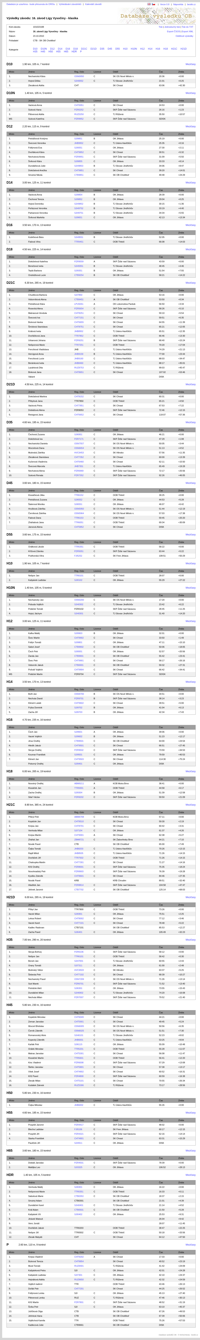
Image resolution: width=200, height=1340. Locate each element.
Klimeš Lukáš (34, 703)
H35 (35, 51)
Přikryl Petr (33, 817)
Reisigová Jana (35, 414)
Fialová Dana (34, 518)
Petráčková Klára (36, 304)
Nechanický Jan (36, 600)
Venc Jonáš (34, 1223)
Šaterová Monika (36, 504)
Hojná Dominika (36, 204)
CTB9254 (78, 275)
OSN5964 (79, 513)
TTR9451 (78, 242)
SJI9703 (78, 712)
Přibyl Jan (33, 909)
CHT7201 (79, 1288)
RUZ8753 (79, 367)
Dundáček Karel (36, 1205)
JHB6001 (78, 1040)
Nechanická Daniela (38, 443)
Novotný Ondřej (35, 783)
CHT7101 (79, 923)
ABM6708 (79, 817)
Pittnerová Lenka (36, 1298)
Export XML (187, 31)
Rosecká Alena (35, 308)
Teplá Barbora (35, 270)
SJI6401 (78, 932)
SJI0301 (78, 1187)
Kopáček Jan (34, 821)
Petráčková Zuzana (37, 499)
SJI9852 (78, 199)
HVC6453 (79, 452)
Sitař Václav (34, 797)
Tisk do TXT (187, 27)
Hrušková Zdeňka (36, 509)
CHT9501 (79, 745)
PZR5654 (78, 308)
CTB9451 (78, 299)
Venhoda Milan (35, 830)
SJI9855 (78, 161)
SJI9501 (78, 754)
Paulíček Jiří (34, 1143)
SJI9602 (78, 736)
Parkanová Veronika (38, 213)
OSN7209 (79, 979)
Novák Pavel (34, 844)
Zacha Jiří (33, 712)
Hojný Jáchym (35, 613)
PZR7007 (78, 997)
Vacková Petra (35, 405)
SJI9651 (78, 217)
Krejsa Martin (34, 835)
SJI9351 (78, 270)
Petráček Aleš (35, 988)
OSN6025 (79, 1031)
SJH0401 (78, 1205)
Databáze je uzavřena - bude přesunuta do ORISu (31, 4)
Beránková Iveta (36, 363)
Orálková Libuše (36, 546)
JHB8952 (78, 331)
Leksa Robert (34, 918)
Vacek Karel (34, 923)
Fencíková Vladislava (38, 349)
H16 (158, 48)
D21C (84, 48)
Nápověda (178, 4)
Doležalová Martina (37, 396)
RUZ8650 (79, 1279)
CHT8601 (79, 876)
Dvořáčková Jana (36, 336)
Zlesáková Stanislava (38, 457)
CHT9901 (79, 660)
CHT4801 (79, 1138)
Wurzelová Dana (36, 448)
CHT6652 (79, 414)
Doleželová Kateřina (38, 261)
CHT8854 (79, 1261)
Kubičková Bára (36, 237)
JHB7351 (78, 466)
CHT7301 (79, 862)
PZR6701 (78, 983)
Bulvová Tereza (35, 1261)
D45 (110, 48)
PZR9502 (78, 750)
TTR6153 (78, 518)
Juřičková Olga (35, 1311)
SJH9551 (78, 237)
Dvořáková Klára (36, 152)
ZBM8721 (79, 839)
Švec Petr (33, 660)
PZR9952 (78, 119)
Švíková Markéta (36, 217)
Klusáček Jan (34, 788)
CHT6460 (79, 462)
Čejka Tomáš (34, 848)
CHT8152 (79, 396)
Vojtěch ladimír (35, 1284)
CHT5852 (79, 527)
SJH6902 (78, 993)
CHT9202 (79, 1257)
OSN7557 (79, 443)
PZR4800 (78, 1076)
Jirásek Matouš (35, 1219)
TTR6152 (78, 495)
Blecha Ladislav (36, 1129)
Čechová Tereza (36, 199)
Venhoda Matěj (35, 1187)
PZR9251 (78, 340)
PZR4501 (78, 1163)
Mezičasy (191, 64)
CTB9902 (78, 647)
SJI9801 (78, 642)
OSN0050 (79, 76)
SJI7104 (78, 830)
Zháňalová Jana (36, 522)
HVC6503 (79, 970)
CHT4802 (79, 1071)
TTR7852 (78, 336)
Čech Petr (33, 651)
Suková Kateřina (36, 119)
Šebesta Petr (34, 974)
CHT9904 (79, 669)
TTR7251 (78, 345)
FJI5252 (78, 556)
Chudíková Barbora (37, 295)
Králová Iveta (34, 331)
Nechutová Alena (36, 471)
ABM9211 (79, 783)
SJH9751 (78, 213)
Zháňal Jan (33, 839)
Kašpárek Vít (34, 1214)
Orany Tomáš (34, 965)
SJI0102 (78, 580)
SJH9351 (78, 266)
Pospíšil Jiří (33, 1134)
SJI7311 (78, 965)
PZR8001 (78, 867)
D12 (52, 48)
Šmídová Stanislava (37, 327)
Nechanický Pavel (36, 979)
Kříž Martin (33, 1302)
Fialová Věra (34, 242)
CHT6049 (79, 1017)
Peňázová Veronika (37, 208)
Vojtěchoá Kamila (36, 1320)
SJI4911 (78, 1143)
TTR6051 (78, 522)
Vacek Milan (34, 914)
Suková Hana (34, 110)
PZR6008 (78, 1062)
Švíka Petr (33, 1307)
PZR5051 (78, 551)
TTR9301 (78, 788)
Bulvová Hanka (35, 322)
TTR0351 (78, 1191)
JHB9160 (78, 358)
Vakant (31, 377)
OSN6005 (79, 1026)
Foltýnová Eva (35, 147)
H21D (184, 48)
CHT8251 (79, 313)
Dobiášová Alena (36, 410)
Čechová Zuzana (36, 434)
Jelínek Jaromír (35, 889)
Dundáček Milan (36, 993)
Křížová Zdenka (36, 551)
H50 (50, 51)
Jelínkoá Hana (35, 1316)
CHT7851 (79, 405)
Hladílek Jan (34, 885)
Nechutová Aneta (36, 157)
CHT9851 (79, 170)
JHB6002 (78, 1105)
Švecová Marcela (36, 466)
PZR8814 (78, 885)
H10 (125, 48)
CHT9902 (79, 638)
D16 (68, 48)
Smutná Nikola (35, 175)
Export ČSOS (173, 31)
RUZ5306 (79, 1085)
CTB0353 (78, 1196)
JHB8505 (78, 853)
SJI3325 (78, 1167)
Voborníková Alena (37, 299)
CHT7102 (79, 974)
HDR (74, 51)
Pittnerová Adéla (36, 114)
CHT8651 (79, 372)
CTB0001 (78, 665)
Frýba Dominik (35, 707)
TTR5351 (78, 546)
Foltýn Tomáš (34, 642)
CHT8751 (79, 327)
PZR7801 (78, 1302)
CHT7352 (79, 457)
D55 (117, 48)
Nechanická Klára (36, 76)
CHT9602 (79, 703)
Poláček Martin (35, 674)
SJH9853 (78, 166)
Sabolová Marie (35, 1196)
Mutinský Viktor (35, 970)
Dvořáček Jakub (36, 1228)
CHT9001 (79, 835)
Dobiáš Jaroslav (36, 1163)
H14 (150, 48)
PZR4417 (78, 1125)
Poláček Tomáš (35, 609)
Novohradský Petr (36, 871)
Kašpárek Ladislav (37, 580)
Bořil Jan (32, 694)
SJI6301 (78, 988)
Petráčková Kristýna (38, 138)
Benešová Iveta (35, 266)
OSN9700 (79, 694)
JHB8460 (78, 363)
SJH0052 (78, 81)
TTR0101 (78, 575)
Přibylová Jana (35, 401)
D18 (75, 48)
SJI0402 (78, 1214)
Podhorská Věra (36, 556)
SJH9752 (78, 208)
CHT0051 (79, 105)
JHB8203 (78, 848)
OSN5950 (79, 509)
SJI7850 (78, 295)
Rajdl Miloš (33, 853)
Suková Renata (35, 475)
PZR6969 (78, 471)
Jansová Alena (35, 527)
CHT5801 (79, 1067)
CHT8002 (79, 918)
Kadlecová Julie (36, 1325)
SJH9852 (78, 204)
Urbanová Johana (36, 340)
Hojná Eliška (34, 81)
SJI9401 (78, 763)
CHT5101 (79, 1081)
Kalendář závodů (93, 4)
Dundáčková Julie (36, 166)
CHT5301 (79, 1053)
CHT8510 (79, 821)
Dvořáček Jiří (34, 858)
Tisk (161, 27)
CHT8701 (79, 826)
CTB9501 (78, 741)
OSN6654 (79, 448)
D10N (44, 48)
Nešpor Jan (33, 575)
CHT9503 (79, 759)
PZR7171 (78, 439)
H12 (142, 48)
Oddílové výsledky (184, 36)
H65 (66, 51)
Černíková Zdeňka (37, 513)
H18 (165, 48)
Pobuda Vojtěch (36, 604)
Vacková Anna (35, 105)
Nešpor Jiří (33, 1232)
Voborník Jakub (35, 665)
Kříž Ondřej (33, 867)
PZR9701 (78, 698)
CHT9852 (79, 152)
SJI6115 (78, 1044)
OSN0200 (79, 600)
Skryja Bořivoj (35, 952)
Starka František (36, 1138)
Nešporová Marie (36, 345)
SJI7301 (78, 1275)
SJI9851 (78, 138)
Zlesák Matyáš (35, 1237)
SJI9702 (78, 707)
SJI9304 (78, 792)
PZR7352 (78, 475)
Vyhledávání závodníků (70, 4)
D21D (93, 48)
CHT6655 (79, 322)
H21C (174, 48)
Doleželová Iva (35, 439)
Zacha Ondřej (35, 792)
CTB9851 (78, 175)
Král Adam (33, 1210)
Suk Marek (33, 983)
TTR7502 (78, 858)
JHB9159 (78, 354)
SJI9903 (78, 633)
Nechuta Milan (35, 997)
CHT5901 (79, 1021)
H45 (43, 51)
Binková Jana (34, 372)
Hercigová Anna (36, 354)
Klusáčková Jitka (36, 495)
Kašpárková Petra (36, 1270)
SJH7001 (78, 961)
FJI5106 (78, 1129)
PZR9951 (78, 157)
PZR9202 (78, 797)
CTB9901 (78, 656)
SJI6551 (78, 504)
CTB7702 (78, 889)
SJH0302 (78, 604)
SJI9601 (78, 732)
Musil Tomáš (34, 1266)
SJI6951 (78, 434)
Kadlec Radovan (36, 927)
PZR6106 (78, 952)
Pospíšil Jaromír (36, 1125)
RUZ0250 (79, 114)
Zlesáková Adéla (36, 85)
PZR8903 (78, 871)
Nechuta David (35, 698)
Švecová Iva (34, 317)
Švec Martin (34, 638)
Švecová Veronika (37, 143)
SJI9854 (78, 194)
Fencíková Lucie (36, 358)
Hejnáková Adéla (36, 1279)
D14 (60, 48)
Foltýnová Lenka (36, 1293)
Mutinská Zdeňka (36, 452)
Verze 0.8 (164, 4)
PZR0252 (78, 110)
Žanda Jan (33, 656)
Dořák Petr (33, 1288)
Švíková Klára (35, 161)
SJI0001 (78, 651)
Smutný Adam (35, 1200)
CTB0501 (78, 1210)
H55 (58, 51)
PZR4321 (78, 1134)
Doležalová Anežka (37, 170)
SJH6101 (78, 1035)
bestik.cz (191, 4)
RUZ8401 (79, 1266)
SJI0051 (78, 147)
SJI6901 (78, 914)
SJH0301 (78, 613)
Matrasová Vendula (37, 313)
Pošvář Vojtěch (35, 669)
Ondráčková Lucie (37, 275)
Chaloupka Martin (36, 862)
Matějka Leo (34, 1167)
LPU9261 (78, 304)
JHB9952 (78, 143)
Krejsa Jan (33, 826)
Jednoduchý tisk (172, 27)
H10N (134, 48)
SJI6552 (78, 499)
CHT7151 (79, 317)
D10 (35, 48)
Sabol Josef (34, 647)
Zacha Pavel (34, 932)
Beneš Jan (33, 961)
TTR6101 (78, 956)
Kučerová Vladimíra (37, 462)
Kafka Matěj (34, 633)
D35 (102, 48)
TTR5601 (78, 1058)
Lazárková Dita (35, 367)
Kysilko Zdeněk (35, 876)
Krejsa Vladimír (35, 1257)
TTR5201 (78, 1049)
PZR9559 (78, 261)
